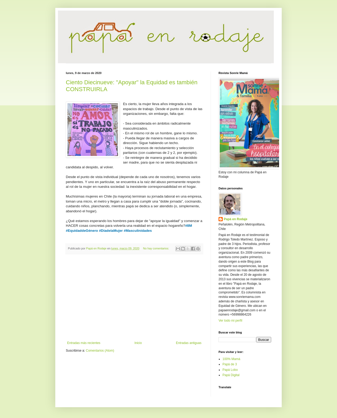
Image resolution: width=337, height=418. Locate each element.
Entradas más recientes (83, 343)
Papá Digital (231, 375)
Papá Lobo (230, 370)
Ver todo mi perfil (230, 320)
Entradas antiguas (188, 343)
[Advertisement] (134, 298)
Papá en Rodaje (235, 219)
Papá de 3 (229, 364)
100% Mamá (231, 359)
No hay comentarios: (156, 248)
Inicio (138, 343)
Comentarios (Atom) (100, 350)
